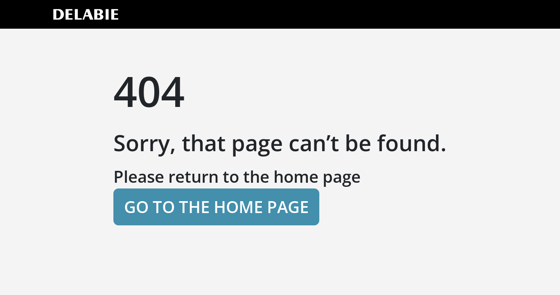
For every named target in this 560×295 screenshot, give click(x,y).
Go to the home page (216, 206)
